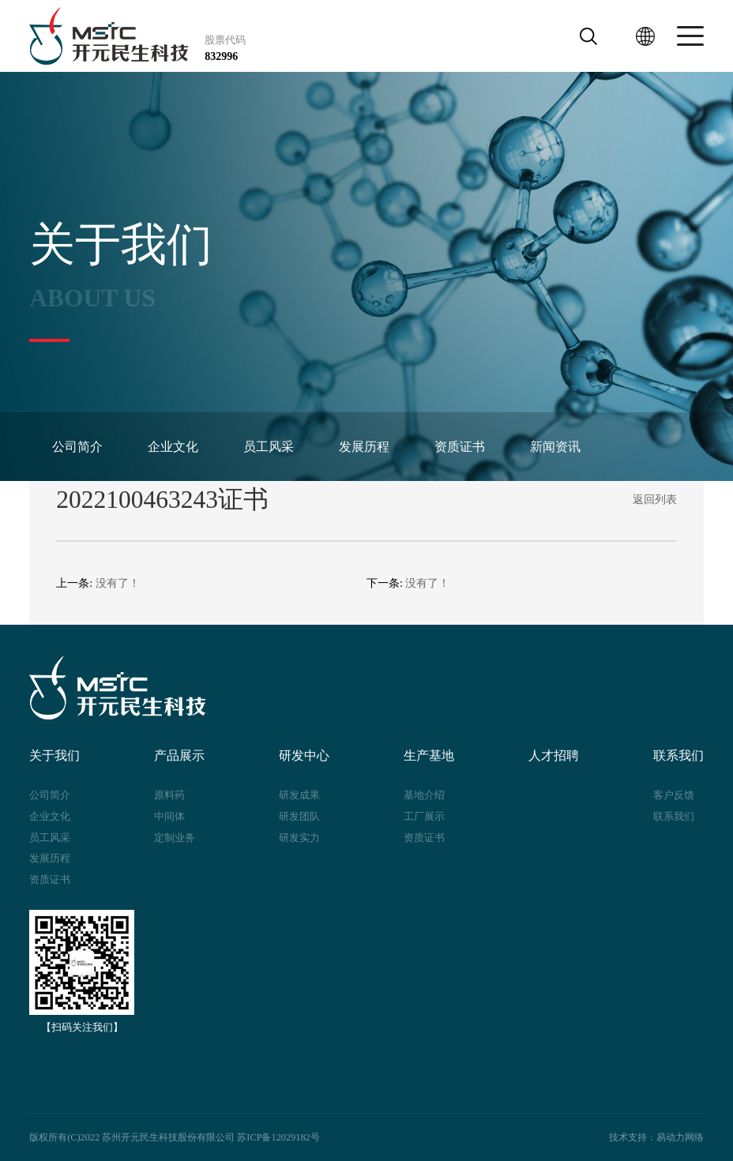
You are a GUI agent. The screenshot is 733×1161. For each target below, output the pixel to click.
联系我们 (673, 816)
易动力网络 (680, 1137)
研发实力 (299, 838)
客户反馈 (673, 795)
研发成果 (299, 795)
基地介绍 (424, 795)
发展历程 (361, 446)
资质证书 (455, 446)
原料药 (169, 795)
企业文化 (171, 446)
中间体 (169, 816)
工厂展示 (424, 816)
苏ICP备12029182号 (278, 1137)
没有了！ (118, 583)
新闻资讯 (550, 446)
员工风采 (266, 446)
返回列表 (655, 499)
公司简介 (76, 446)
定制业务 (174, 838)
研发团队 (299, 816)
